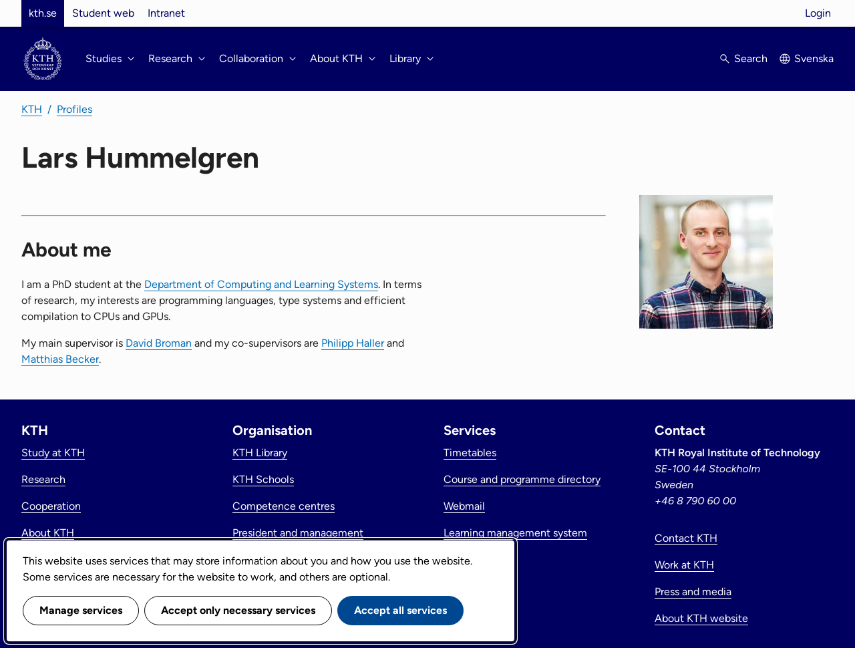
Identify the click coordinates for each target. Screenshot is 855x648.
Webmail (464, 506)
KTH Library (259, 452)
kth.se (43, 13)
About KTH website (701, 618)
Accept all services (400, 610)
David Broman (159, 343)
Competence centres (283, 506)
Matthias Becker (60, 359)
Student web (103, 13)
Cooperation (51, 506)
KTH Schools (263, 479)
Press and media (693, 591)
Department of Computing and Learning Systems (261, 284)
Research (43, 479)
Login (818, 13)
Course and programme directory (522, 479)
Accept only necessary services (238, 610)
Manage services (80, 610)
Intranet (166, 13)
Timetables (470, 452)
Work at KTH (684, 564)
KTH (31, 109)
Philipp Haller (352, 343)
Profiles (74, 109)
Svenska (814, 58)
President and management (297, 532)
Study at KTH (53, 452)
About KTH (47, 532)
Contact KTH (686, 538)
